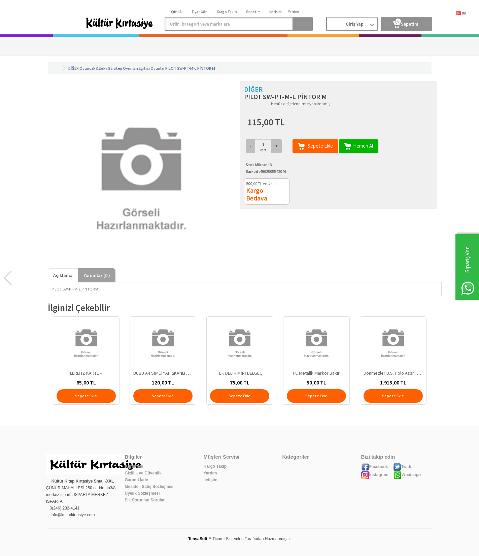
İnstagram (374, 474)
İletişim (210, 479)
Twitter (403, 466)
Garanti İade (136, 479)
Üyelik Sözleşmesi (142, 493)
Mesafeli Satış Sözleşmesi (150, 486)
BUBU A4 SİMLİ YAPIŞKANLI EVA (163, 373)
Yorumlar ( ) (96, 275)
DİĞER (73, 68)
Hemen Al (358, 146)
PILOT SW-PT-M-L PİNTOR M (190, 68)
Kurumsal (134, 466)
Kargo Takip (215, 466)
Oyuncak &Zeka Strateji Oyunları (108, 68)
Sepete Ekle (315, 146)
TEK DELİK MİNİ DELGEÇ (239, 373)
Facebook (374, 466)
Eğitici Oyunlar (152, 68)
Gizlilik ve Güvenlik (143, 473)
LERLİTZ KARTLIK (86, 373)
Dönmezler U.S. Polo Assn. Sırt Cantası (402, 373)
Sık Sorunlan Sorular (145, 500)
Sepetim (405, 23)
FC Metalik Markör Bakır (316, 373)
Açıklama (63, 275)
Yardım (210, 473)
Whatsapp (407, 474)
